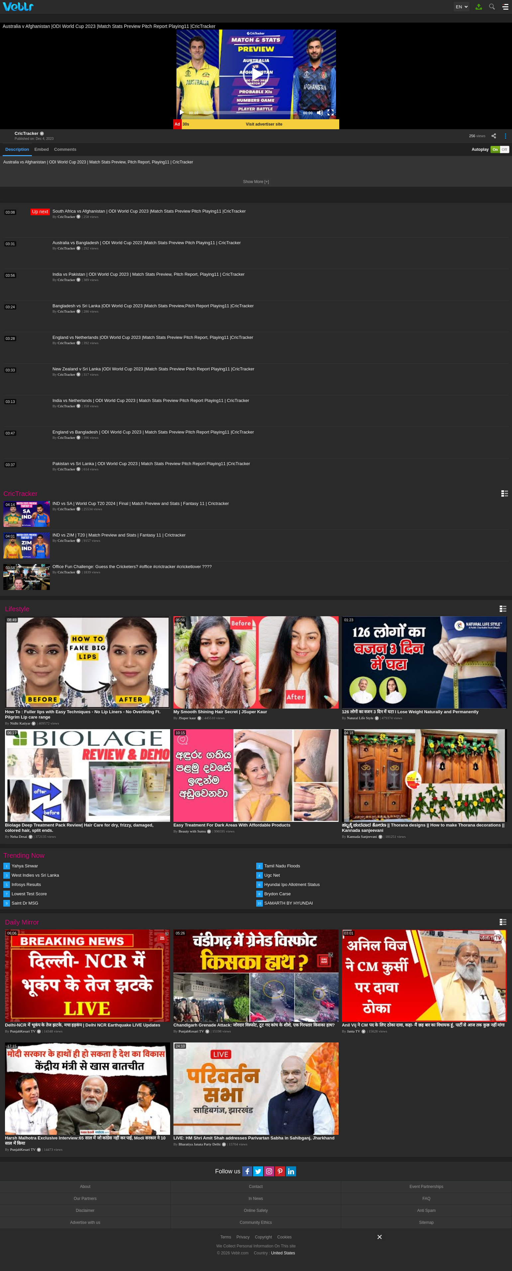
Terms (225, 1237)
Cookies (284, 1237)
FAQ (427, 1198)
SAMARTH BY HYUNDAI (288, 903)
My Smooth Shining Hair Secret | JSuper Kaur (220, 711)
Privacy (243, 1237)
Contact (255, 1186)
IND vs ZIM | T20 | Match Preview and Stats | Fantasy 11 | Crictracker (119, 535)
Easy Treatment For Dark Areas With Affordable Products (231, 825)
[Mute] (320, 112)
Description (17, 149)
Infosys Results (26, 884)
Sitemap (426, 1222)
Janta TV (353, 1031)
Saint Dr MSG (25, 903)
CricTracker (27, 133)
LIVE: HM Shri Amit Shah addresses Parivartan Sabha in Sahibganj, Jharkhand (254, 1137)
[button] (256, 74)
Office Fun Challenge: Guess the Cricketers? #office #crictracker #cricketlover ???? (132, 566)
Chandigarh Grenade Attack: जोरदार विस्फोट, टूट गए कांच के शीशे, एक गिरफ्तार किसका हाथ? (254, 1025)
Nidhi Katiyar (20, 723)
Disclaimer (85, 1210)
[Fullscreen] (330, 112)
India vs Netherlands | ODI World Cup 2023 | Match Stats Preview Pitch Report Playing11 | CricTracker (150, 400)
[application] (256, 74)
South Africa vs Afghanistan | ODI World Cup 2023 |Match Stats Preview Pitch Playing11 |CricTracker (149, 211)
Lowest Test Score (29, 893)
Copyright (263, 1237)
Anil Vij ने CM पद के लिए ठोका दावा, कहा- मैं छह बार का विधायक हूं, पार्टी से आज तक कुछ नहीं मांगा (423, 1025)
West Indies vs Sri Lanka (35, 875)
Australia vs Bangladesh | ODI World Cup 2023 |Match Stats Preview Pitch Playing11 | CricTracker (146, 242)
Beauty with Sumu (192, 831)
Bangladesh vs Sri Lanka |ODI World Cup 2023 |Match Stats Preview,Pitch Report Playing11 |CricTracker (153, 305)
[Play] (181, 112)
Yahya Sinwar (25, 865)
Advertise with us (85, 1222)
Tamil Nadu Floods (282, 865)
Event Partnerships (426, 1186)
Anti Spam (426, 1210)
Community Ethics (256, 1222)
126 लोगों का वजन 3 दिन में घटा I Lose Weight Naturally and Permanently (410, 711)
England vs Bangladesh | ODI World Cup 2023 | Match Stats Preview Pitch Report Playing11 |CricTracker (153, 432)
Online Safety (256, 1210)
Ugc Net (272, 875)
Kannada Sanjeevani (362, 836)
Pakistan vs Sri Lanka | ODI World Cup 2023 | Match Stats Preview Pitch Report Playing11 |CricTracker (151, 463)
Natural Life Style (360, 718)
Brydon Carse (277, 893)
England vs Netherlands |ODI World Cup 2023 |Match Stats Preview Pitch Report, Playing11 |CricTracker (152, 337)
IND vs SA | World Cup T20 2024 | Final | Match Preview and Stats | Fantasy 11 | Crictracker (140, 503)
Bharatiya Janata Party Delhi (200, 1144)
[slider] (251, 112)
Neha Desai (18, 836)
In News (256, 1198)
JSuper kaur (187, 718)
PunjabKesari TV (23, 1031)
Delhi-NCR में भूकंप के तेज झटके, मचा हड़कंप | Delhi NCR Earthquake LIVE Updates (82, 1025)
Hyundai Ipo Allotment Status (292, 884)
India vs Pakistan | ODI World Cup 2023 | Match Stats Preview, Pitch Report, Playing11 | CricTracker (148, 274)
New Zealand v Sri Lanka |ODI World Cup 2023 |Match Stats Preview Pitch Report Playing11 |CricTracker (153, 368)
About (85, 1186)
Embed (42, 149)
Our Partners (85, 1198)
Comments (65, 149)
